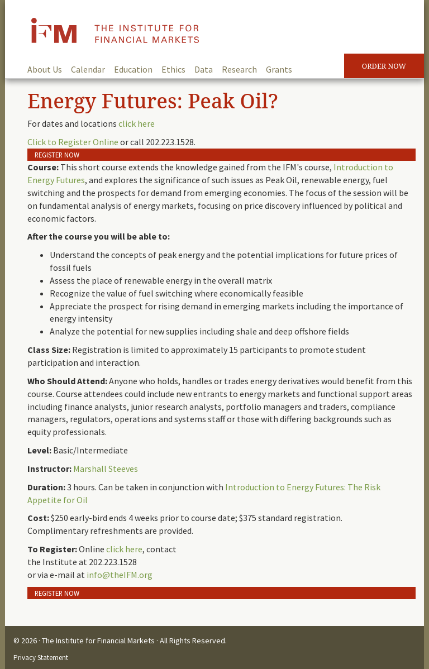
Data (203, 69)
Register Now (57, 154)
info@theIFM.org (119, 574)
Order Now (384, 66)
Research (239, 69)
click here (136, 123)
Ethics (173, 69)
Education (133, 69)
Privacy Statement (40, 657)
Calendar (88, 69)
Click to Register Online (72, 141)
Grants (279, 69)
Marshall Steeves (105, 468)
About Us (44, 69)
